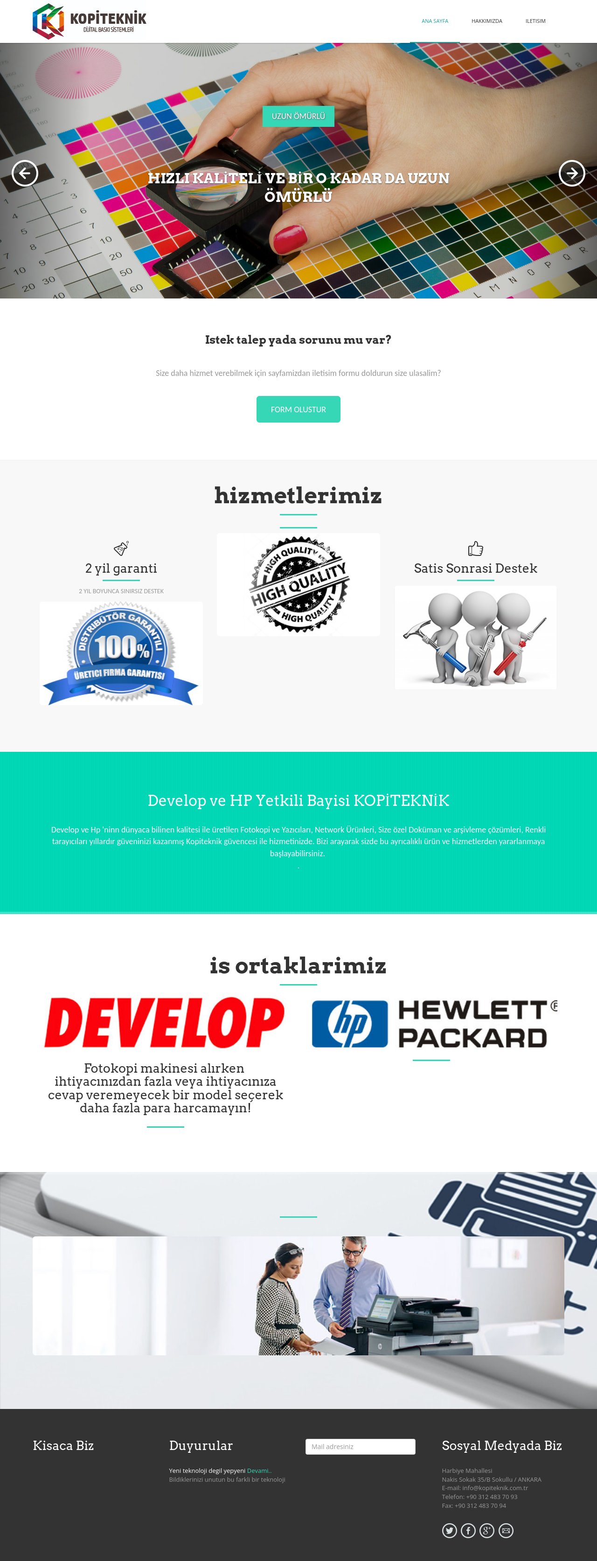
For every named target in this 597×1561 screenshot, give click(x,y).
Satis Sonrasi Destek (476, 568)
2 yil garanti (121, 568)
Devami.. (259, 1470)
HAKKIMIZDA (487, 20)
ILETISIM (536, 20)
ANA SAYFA (435, 20)
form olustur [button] (298, 409)
